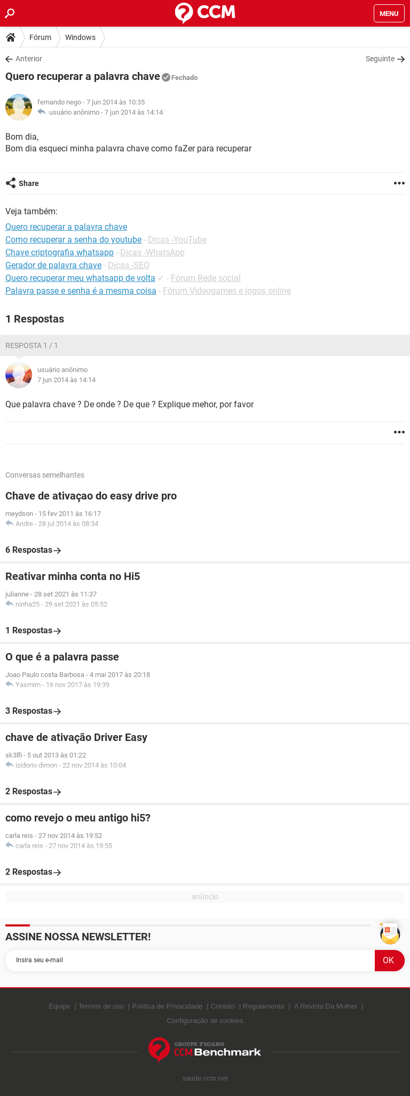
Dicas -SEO (128, 265)
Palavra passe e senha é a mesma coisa (80, 291)
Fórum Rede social (206, 278)
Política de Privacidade (167, 1006)
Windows (80, 37)
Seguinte (380, 58)
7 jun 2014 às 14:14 (134, 112)
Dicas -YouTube (177, 240)
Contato (223, 1006)
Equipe (59, 1006)
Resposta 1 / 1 (31, 345)
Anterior (28, 58)
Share (29, 183)
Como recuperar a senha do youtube (73, 240)
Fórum (40, 37)
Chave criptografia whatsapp (59, 252)
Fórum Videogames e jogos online (227, 291)
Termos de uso (101, 1006)
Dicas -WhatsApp (152, 252)
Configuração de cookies (205, 1021)
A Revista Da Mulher (326, 1006)
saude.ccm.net (205, 1078)
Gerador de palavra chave (53, 265)
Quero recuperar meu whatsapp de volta (80, 278)
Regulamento (263, 1006)
